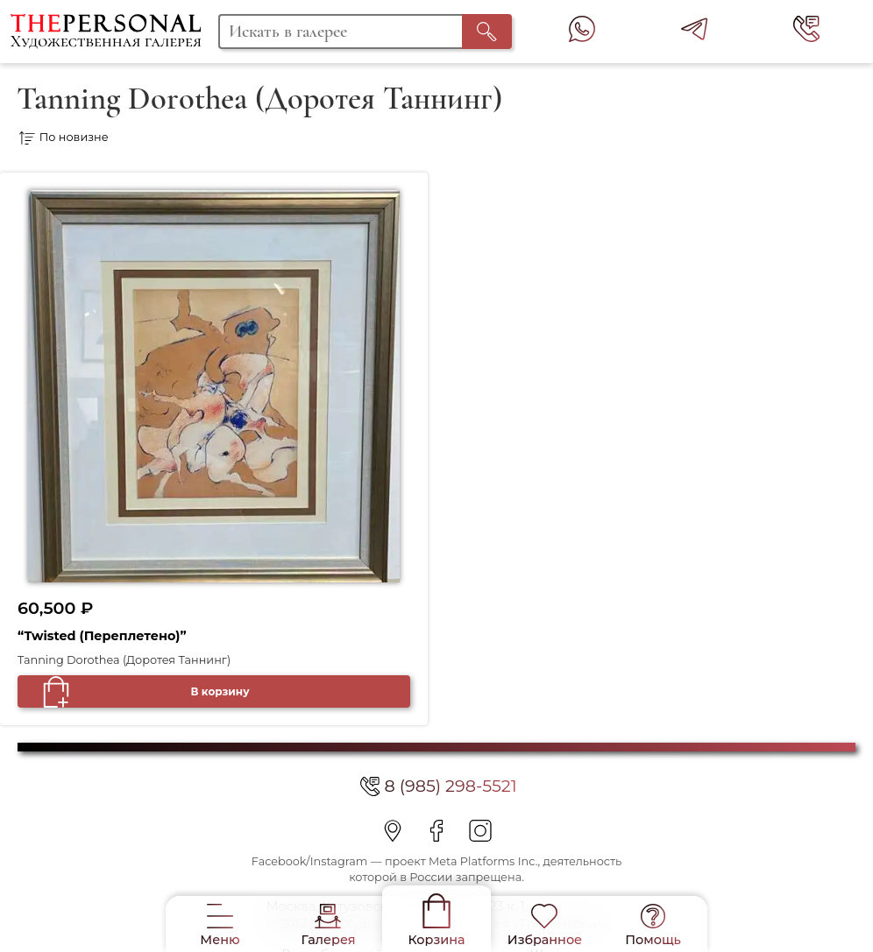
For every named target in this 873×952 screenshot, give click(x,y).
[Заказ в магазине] (230, 137)
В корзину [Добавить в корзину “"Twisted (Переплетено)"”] (220, 691)
